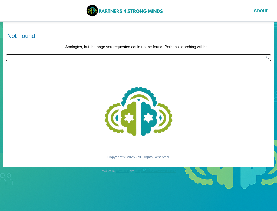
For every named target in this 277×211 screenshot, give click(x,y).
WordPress (122, 171)
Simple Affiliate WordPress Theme (155, 171)
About (260, 10)
